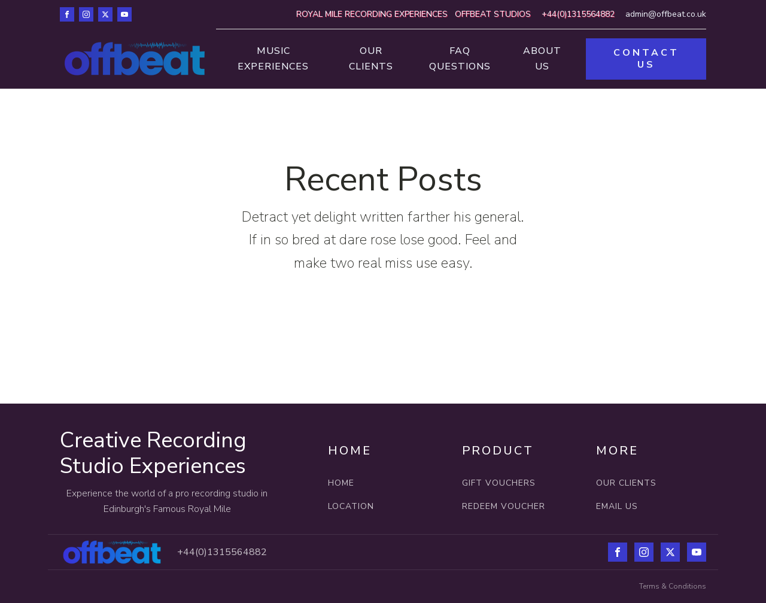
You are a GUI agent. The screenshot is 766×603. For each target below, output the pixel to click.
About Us (542, 58)
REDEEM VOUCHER (503, 506)
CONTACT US (646, 58)
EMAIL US (617, 506)
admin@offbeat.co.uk (665, 14)
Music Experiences (273, 58)
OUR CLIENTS (626, 482)
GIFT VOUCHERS (499, 482)
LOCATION (352, 506)
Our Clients (371, 58)
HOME (341, 482)
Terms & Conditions (672, 586)
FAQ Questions (460, 58)
